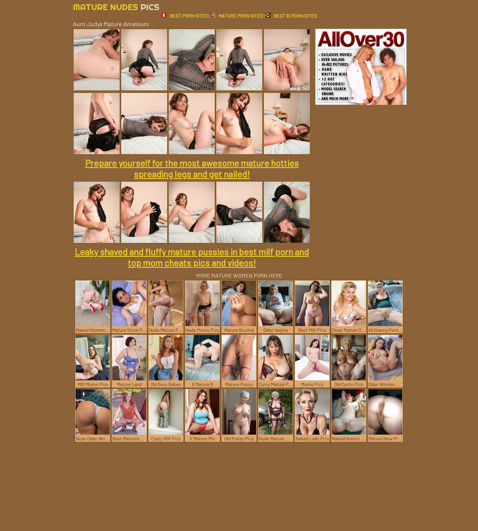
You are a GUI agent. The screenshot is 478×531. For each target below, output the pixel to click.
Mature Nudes (116, 7)
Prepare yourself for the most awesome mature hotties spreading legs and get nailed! (192, 168)
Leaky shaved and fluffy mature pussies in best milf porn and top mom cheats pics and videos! (192, 257)
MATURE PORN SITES (236, 16)
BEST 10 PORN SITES (291, 16)
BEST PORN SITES (185, 16)
